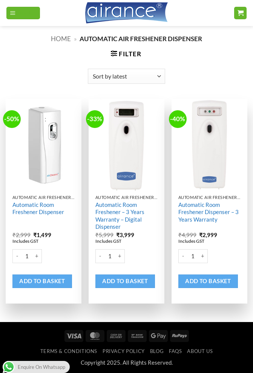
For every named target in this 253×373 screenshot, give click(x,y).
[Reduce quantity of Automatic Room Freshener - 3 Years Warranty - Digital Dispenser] (99, 256)
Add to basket (42, 281)
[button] (23, 13)
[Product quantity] (27, 256)
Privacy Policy (124, 351)
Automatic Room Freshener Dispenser (38, 208)
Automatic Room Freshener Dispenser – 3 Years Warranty (208, 212)
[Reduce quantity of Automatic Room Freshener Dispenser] (16, 256)
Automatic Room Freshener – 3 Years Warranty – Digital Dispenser (119, 215)
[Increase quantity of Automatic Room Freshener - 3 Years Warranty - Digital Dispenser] (120, 256)
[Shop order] (126, 76)
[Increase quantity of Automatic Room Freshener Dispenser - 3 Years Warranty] (203, 256)
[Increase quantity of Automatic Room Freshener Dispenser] (37, 256)
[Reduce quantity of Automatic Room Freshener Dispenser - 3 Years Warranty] (182, 256)
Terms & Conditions (68, 351)
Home (61, 39)
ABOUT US (200, 351)
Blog (157, 351)
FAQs (175, 351)
